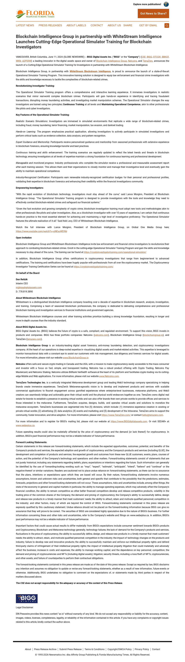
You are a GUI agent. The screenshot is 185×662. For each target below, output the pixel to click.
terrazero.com (34, 339)
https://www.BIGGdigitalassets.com (129, 421)
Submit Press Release (70, 649)
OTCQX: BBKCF (161, 56)
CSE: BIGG (146, 56)
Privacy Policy (142, 649)
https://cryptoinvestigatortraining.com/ (93, 266)
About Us (114, 25)
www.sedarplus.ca (25, 425)
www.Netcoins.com (109, 376)
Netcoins (132, 61)
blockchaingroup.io (153, 335)
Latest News (25, 25)
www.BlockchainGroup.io (75, 357)
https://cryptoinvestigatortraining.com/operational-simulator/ (115, 252)
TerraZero (148, 61)
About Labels (76, 25)
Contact (97, 25)
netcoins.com (101, 335)
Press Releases (50, 25)
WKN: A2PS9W (23, 61)
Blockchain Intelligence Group (111, 61)
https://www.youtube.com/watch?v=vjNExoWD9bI (41, 231)
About (28, 649)
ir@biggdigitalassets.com (29, 287)
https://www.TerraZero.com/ (116, 415)
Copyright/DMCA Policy (120, 649)
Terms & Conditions (94, 649)
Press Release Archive (45, 649)
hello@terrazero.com (152, 415)
